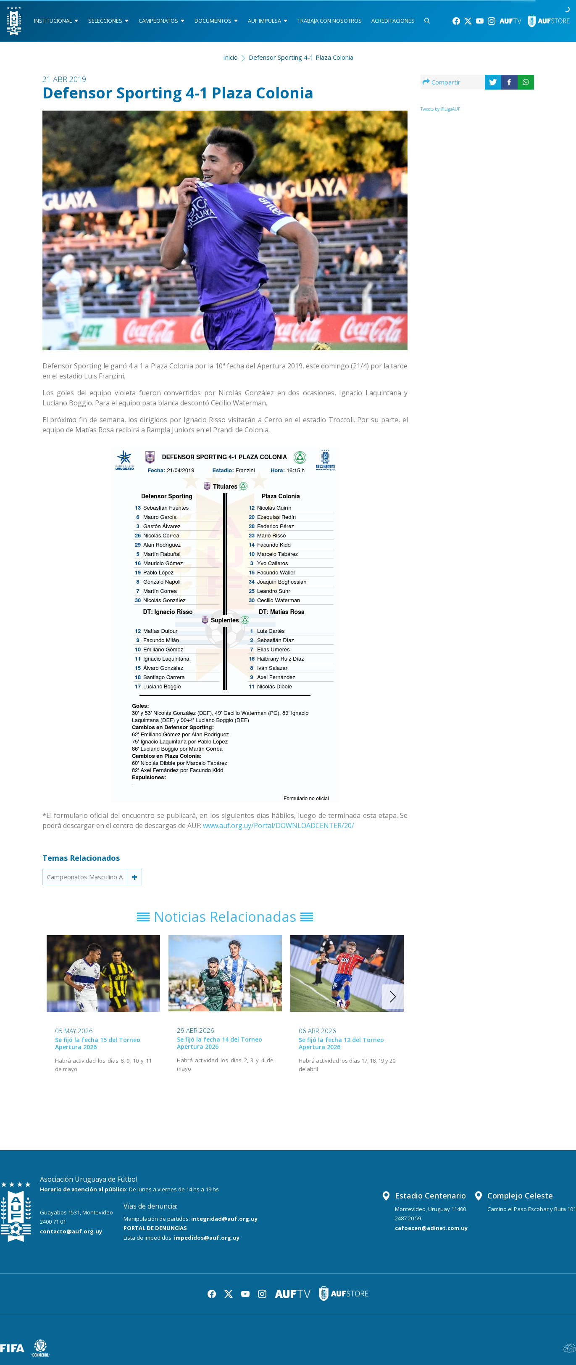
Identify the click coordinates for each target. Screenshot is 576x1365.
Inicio (230, 57)
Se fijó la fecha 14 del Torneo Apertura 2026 (219, 1042)
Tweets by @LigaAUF (440, 109)
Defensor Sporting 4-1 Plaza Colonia (301, 57)
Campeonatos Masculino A (85, 877)
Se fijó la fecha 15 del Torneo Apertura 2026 (97, 1043)
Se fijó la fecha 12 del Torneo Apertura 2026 (341, 1043)
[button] (393, 996)
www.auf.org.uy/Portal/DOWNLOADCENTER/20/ (278, 825)
